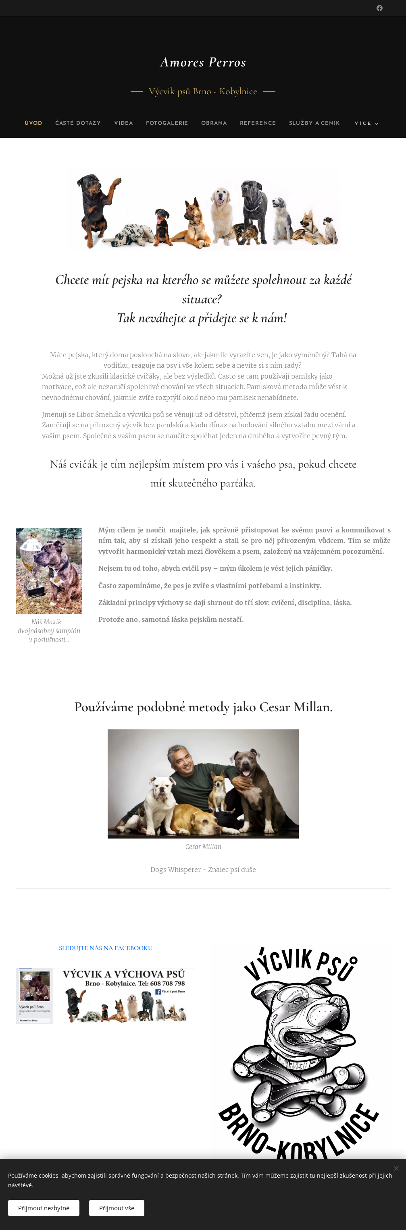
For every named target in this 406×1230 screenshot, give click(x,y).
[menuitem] (56, 124)
